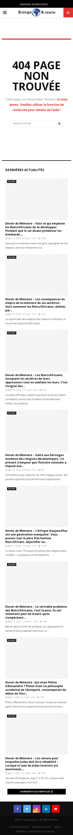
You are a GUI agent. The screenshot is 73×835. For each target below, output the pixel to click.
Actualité (11, 181)
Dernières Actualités (24, 170)
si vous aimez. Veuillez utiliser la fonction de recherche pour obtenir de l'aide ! (38, 104)
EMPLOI (57, 827)
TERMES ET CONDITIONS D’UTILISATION (35, 831)
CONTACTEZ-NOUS (41, 827)
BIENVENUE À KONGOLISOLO (34, 4)
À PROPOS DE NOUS (19, 827)
